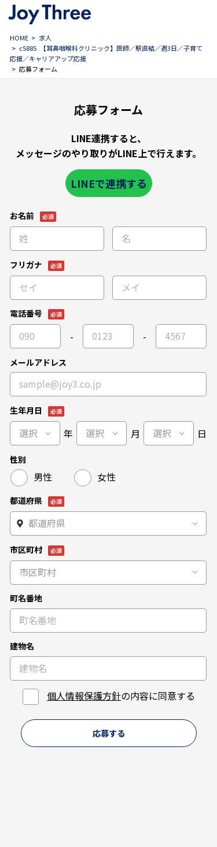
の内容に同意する (121, 696)
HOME (19, 37)
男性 (43, 477)
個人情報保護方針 (84, 696)
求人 (45, 37)
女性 (106, 477)
